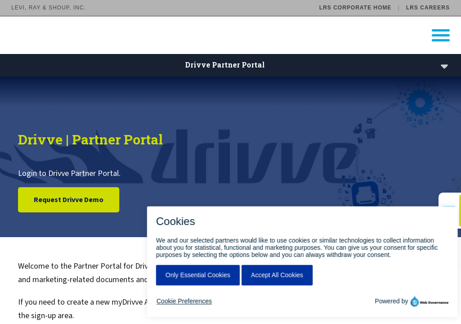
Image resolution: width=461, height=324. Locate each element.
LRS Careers (428, 7)
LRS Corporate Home (355, 7)
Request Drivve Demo (69, 200)
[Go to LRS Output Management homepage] (236, 35)
